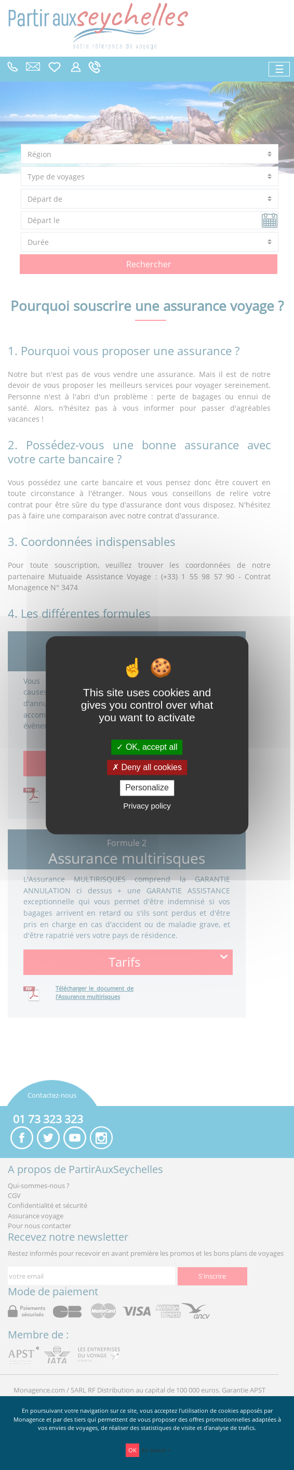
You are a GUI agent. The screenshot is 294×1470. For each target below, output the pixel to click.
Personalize (147, 788)
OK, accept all (146, 747)
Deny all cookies (147, 767)
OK (132, 1450)
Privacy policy (147, 805)
